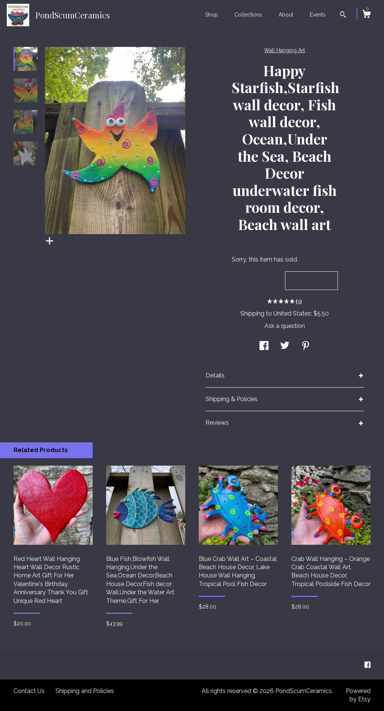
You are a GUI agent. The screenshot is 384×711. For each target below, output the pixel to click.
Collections (248, 15)
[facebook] (367, 665)
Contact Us (29, 690)
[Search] (343, 15)
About (286, 15)
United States (292, 313)
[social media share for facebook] (264, 346)
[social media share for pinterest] (305, 346)
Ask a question (284, 325)
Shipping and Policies (85, 690)
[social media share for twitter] (284, 346)
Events (318, 15)
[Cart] (366, 15)
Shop (211, 15)
